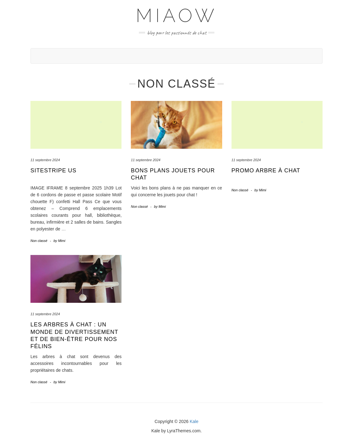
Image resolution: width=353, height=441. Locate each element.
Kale (194, 421)
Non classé (38, 241)
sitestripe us (53, 170)
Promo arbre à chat (266, 170)
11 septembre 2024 (45, 160)
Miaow (176, 15)
